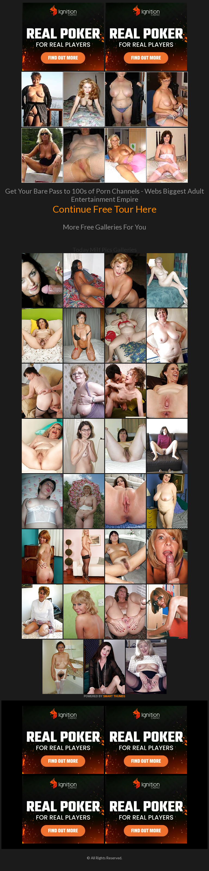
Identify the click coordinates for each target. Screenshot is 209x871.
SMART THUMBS (114, 696)
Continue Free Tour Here (104, 209)
